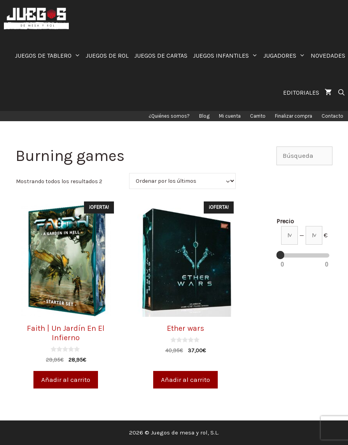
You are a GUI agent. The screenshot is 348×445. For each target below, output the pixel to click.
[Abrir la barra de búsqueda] (341, 92)
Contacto (332, 116)
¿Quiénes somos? (169, 116)
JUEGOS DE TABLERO (49, 55)
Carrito (258, 116)
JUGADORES (285, 55)
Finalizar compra (293, 116)
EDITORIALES (301, 92)
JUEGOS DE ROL (107, 55)
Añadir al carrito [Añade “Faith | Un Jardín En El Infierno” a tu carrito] (65, 379)
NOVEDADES (328, 55)
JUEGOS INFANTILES (227, 55)
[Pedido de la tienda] (182, 181)
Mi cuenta (230, 116)
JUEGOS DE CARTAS (160, 55)
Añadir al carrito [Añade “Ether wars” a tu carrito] (185, 379)
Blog (204, 116)
